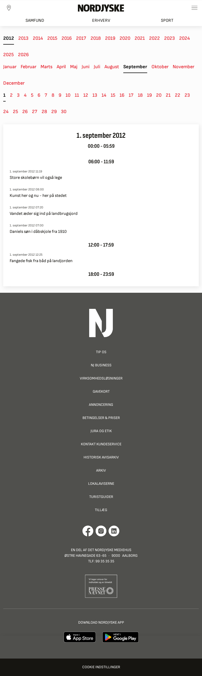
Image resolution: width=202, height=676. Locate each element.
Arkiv (101, 470)
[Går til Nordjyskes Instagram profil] (101, 531)
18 (140, 95)
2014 (38, 38)
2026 (23, 54)
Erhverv (101, 20)
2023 (169, 38)
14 (104, 95)
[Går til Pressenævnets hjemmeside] (101, 586)
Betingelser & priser (101, 417)
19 (149, 95)
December (13, 83)
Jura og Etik (101, 431)
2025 (8, 54)
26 (25, 111)
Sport (167, 20)
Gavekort (101, 391)
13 (94, 95)
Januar (9, 67)
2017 (81, 38)
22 (177, 95)
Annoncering (101, 404)
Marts (46, 67)
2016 (67, 38)
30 (63, 111)
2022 (154, 38)
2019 (110, 38)
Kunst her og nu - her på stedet (38, 195)
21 (168, 95)
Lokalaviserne (101, 483)
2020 (125, 38)
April (61, 67)
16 (122, 95)
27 (34, 111)
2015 (52, 38)
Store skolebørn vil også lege (36, 177)
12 (85, 95)
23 (187, 95)
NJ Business (101, 365)
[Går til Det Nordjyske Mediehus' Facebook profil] (87, 531)
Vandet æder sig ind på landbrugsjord (44, 213)
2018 (96, 38)
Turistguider (101, 496)
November (183, 67)
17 (131, 95)
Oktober (160, 67)
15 (113, 95)
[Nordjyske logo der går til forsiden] (101, 8)
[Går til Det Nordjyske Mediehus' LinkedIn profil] (114, 531)
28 (44, 111)
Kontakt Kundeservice (101, 444)
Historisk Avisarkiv (101, 457)
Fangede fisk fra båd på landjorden (41, 260)
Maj (73, 67)
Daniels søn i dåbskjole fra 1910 (38, 231)
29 (54, 111)
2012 (8, 38)
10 (68, 95)
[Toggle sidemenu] (194, 7)
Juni (85, 67)
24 (6, 111)
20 (158, 95)
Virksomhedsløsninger (101, 378)
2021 (140, 38)
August (111, 67)
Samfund (35, 20)
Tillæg (101, 510)
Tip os (101, 352)
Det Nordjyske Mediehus (109, 550)
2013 (23, 38)
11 (77, 95)
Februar (28, 67)
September (135, 67)
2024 (184, 38)
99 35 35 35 (104, 561)
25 (15, 111)
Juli (97, 67)
